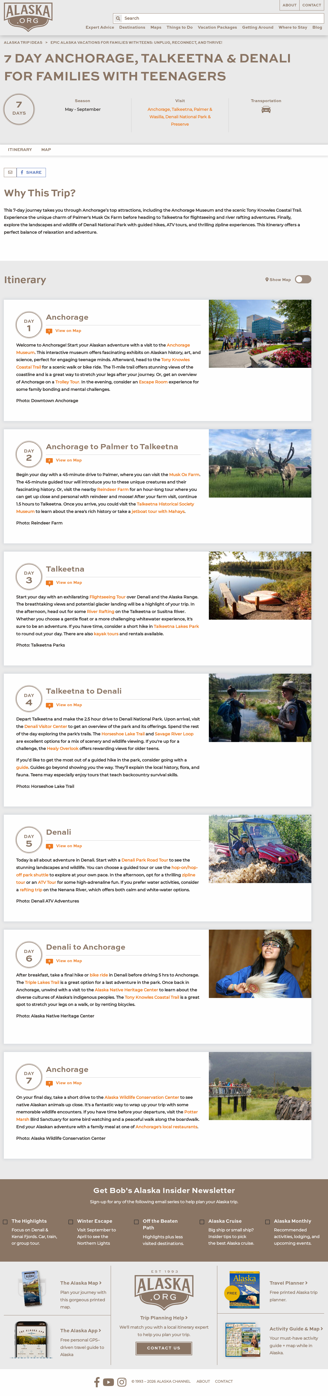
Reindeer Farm (113, 489)
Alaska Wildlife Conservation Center (142, 1097)
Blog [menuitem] (317, 28)
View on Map (63, 331)
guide (22, 767)
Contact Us (164, 1348)
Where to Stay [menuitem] (293, 28)
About (289, 5)
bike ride (99, 975)
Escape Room (153, 382)
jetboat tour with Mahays (158, 511)
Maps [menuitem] (155, 28)
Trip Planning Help (164, 1318)
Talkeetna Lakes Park (176, 626)
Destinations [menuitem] (132, 28)
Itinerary (20, 150)
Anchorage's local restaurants (166, 1126)
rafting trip (31, 889)
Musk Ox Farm (184, 474)
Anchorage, (159, 109)
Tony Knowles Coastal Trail (152, 997)
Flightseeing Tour (107, 597)
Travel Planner (289, 1283)
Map (46, 150)
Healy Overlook (62, 748)
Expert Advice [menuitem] (100, 28)
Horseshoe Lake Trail (123, 734)
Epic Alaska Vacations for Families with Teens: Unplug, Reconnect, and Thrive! (136, 43)
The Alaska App (80, 1330)
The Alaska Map (81, 1283)
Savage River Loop (174, 734)
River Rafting (100, 611)
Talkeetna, (182, 109)
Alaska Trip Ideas (23, 43)
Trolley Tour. (67, 382)
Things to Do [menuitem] (180, 28)
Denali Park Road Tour (144, 860)
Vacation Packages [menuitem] (217, 28)
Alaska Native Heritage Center (127, 989)
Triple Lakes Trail (42, 982)
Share (31, 173)
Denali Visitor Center (45, 726)
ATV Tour (47, 882)
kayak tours (106, 633)
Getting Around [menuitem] (257, 28)
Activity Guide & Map (296, 1329)
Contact (311, 5)
